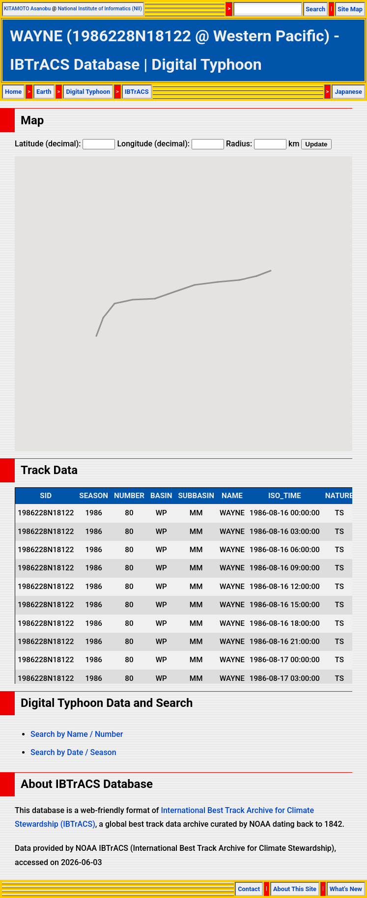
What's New (346, 889)
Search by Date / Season (73, 752)
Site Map (350, 9)
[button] (270, 262)
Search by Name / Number (76, 734)
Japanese (348, 91)
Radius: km (262, 143)
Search (315, 9)
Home (13, 91)
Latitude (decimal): (65, 143)
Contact (249, 889)
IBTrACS (137, 91)
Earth (44, 91)
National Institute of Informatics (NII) (100, 8)
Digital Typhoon (88, 91)
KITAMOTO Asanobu (27, 8)
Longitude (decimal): (170, 143)
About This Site (294, 889)
